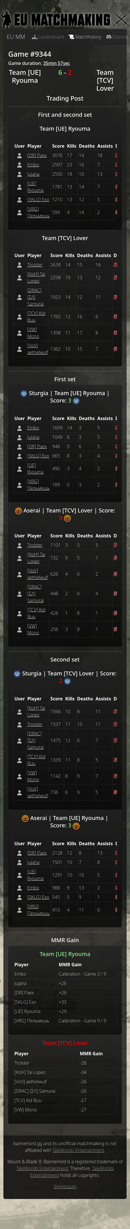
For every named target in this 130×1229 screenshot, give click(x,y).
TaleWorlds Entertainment (78, 1150)
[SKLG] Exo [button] (38, 199)
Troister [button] (35, 265)
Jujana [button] (33, 174)
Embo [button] (33, 165)
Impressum (65, 1186)
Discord (117, 36)
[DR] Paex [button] (37, 155)
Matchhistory (85, 36)
